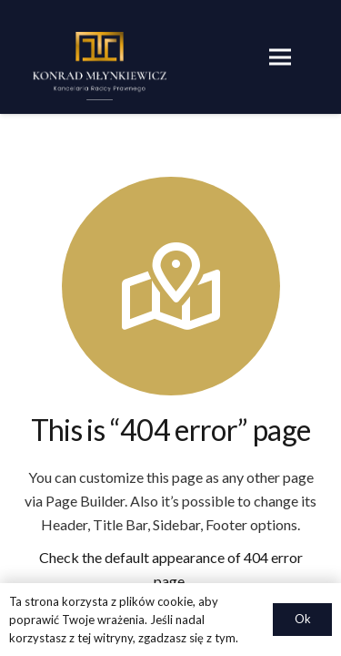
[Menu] (280, 57)
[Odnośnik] (99, 66)
